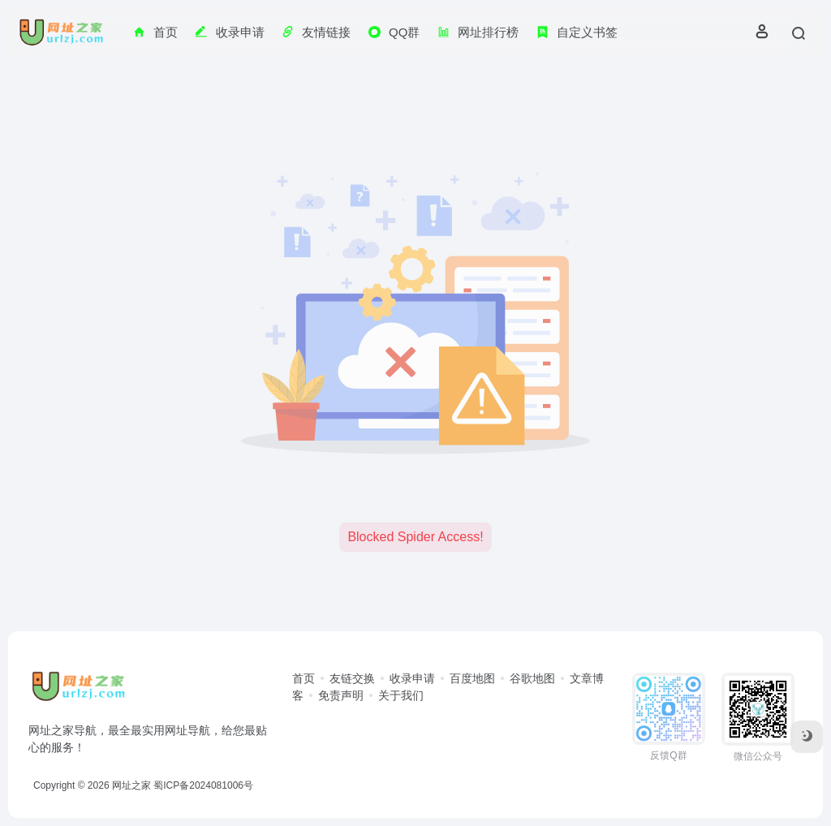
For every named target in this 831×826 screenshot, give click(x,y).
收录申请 (412, 678)
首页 (303, 678)
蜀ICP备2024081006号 (203, 785)
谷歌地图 (532, 678)
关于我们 (401, 695)
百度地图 (472, 678)
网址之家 (131, 785)
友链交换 (352, 678)
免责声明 (341, 695)
